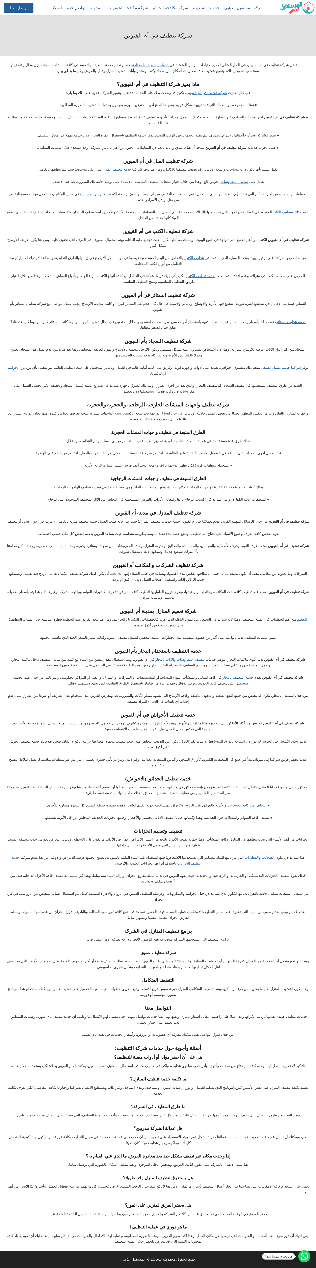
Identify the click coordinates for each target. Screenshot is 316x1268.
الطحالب (268, 857)
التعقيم (302, 619)
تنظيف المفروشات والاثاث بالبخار (180, 659)
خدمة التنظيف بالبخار (237, 677)
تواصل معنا (18, 8)
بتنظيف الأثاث (283, 212)
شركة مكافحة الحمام (170, 7)
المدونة (96, 7)
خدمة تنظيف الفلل (117, 169)
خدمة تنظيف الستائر (291, 322)
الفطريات (251, 857)
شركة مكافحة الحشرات (128, 7)
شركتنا (296, 368)
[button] (304, 1256)
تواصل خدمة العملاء (68, 7)
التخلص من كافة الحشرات (247, 805)
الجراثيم (14, 368)
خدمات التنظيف (206, 7)
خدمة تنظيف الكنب (200, 276)
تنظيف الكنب (194, 258)
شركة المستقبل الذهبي (244, 7)
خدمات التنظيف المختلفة (150, 65)
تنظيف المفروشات (234, 182)
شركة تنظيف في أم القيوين (206, 93)
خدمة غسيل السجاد (275, 368)
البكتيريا (102, 194)
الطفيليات (87, 194)
